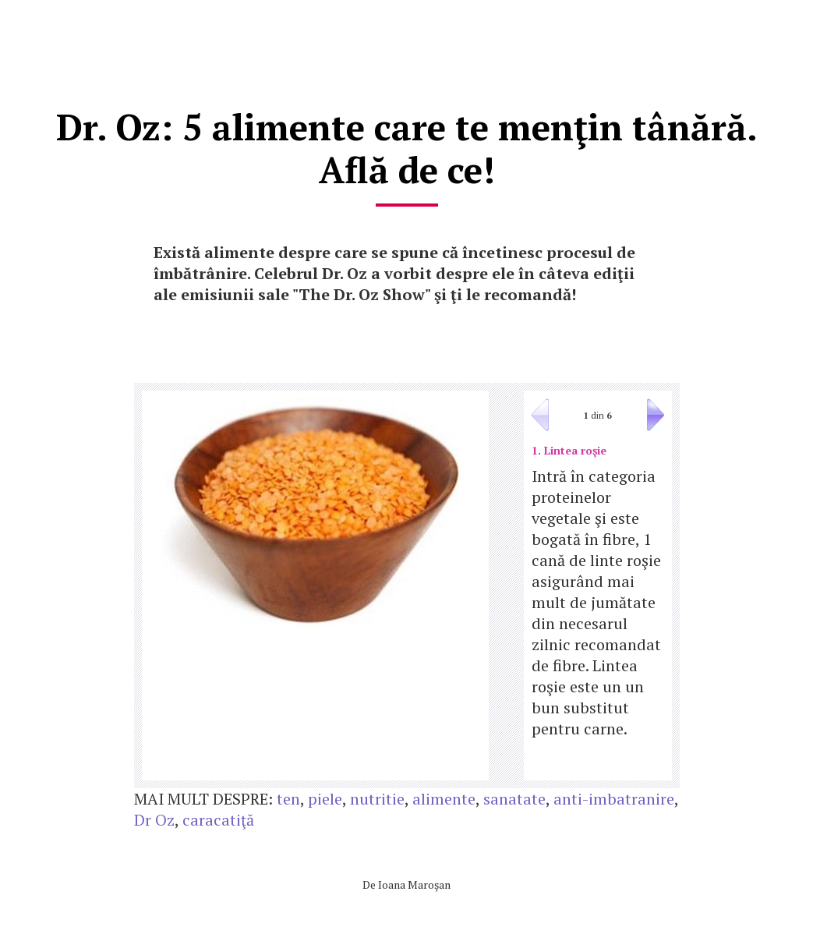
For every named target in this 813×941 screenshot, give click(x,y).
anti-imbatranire (613, 798)
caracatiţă (218, 819)
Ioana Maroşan (414, 884)
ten (288, 798)
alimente (443, 798)
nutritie (377, 798)
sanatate (514, 798)
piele (325, 798)
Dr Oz (154, 819)
